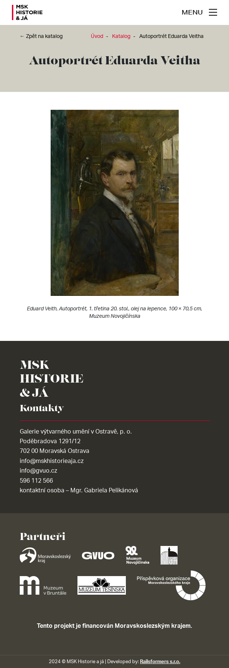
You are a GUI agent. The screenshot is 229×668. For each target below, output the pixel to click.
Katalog (121, 36)
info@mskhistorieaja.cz (51, 461)
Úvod (97, 36)
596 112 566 (36, 481)
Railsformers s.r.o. (160, 661)
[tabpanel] (115, 216)
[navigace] (199, 12)
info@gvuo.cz (38, 471)
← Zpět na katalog (41, 36)
